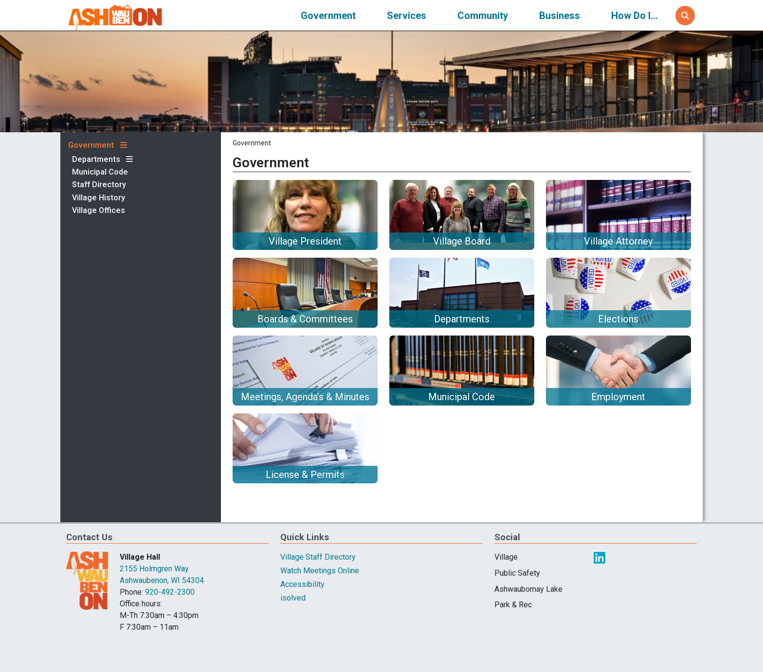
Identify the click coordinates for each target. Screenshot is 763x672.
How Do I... (634, 15)
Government (328, 15)
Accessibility (302, 584)
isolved (293, 597)
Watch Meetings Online (319, 570)
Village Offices (98, 210)
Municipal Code (100, 172)
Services (406, 15)
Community (482, 15)
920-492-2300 (170, 592)
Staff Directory (99, 184)
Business (559, 15)
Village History (98, 198)
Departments (96, 159)
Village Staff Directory (318, 557)
